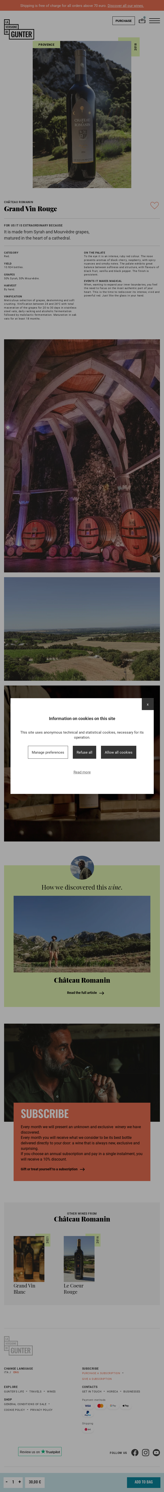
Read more (82, 772)
